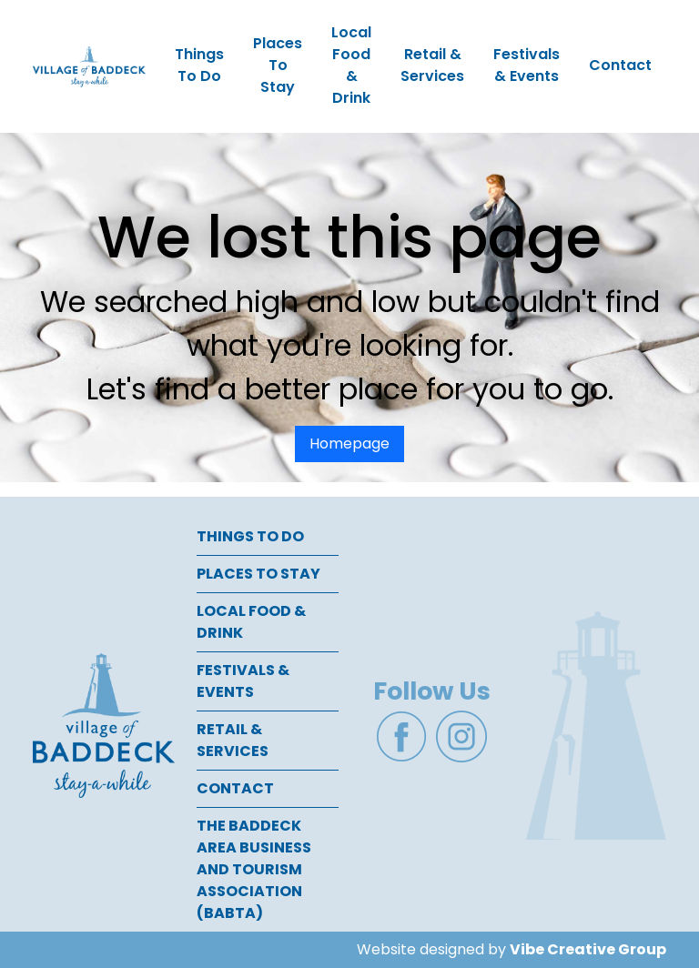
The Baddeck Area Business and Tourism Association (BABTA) (254, 869)
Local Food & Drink (351, 65)
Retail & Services (432, 65)
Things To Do (199, 65)
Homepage (349, 443)
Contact (620, 65)
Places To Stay (277, 65)
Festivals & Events (526, 65)
